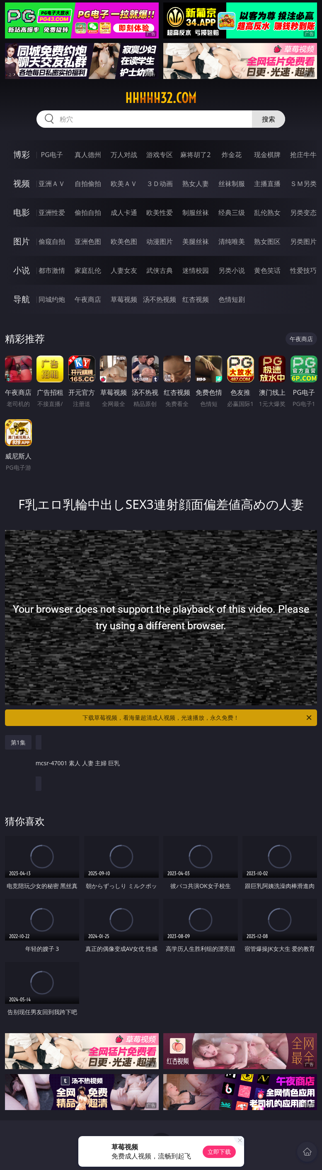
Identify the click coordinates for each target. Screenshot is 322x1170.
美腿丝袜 (195, 241)
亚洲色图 (88, 241)
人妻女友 (124, 270)
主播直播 (267, 183)
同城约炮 (52, 299)
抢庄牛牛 (303, 154)
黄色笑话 (267, 270)
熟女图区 (267, 241)
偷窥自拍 (52, 241)
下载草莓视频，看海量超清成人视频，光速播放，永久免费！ (197, 718)
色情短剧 (231, 299)
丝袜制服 (231, 183)
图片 (21, 241)
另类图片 (303, 241)
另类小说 (231, 270)
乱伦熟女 (267, 212)
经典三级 (231, 212)
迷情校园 (195, 270)
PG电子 (52, 154)
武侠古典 (159, 270)
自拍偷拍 (88, 183)
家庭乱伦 (88, 270)
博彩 (21, 154)
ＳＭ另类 (303, 183)
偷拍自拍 (88, 212)
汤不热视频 (159, 299)
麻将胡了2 (195, 154)
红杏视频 (195, 299)
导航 (21, 299)
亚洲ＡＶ (52, 183)
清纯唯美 (231, 241)
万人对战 (124, 154)
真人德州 (88, 154)
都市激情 (52, 270)
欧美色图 (124, 241)
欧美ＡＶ (124, 183)
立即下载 (219, 1152)
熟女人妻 (195, 183)
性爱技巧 (303, 270)
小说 (21, 270)
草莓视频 (124, 299)
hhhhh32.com (160, 98)
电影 (21, 212)
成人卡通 (124, 212)
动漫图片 (159, 241)
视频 (21, 183)
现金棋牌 (267, 154)
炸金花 (232, 154)
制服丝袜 (195, 212)
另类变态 (303, 212)
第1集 (18, 742)
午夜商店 (88, 299)
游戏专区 (159, 154)
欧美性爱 (159, 212)
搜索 (268, 119)
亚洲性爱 (52, 212)
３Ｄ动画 (159, 183)
